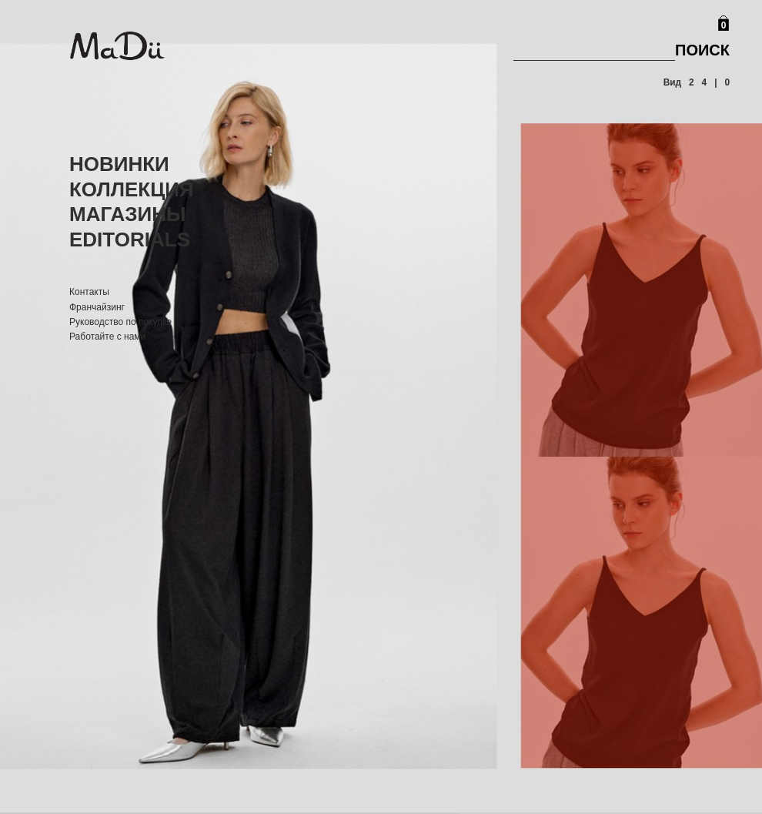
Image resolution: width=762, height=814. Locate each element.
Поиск (702, 50)
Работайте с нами (107, 336)
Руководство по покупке (120, 322)
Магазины (127, 214)
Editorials (129, 239)
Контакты (89, 291)
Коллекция (131, 189)
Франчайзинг (97, 307)
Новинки (119, 164)
